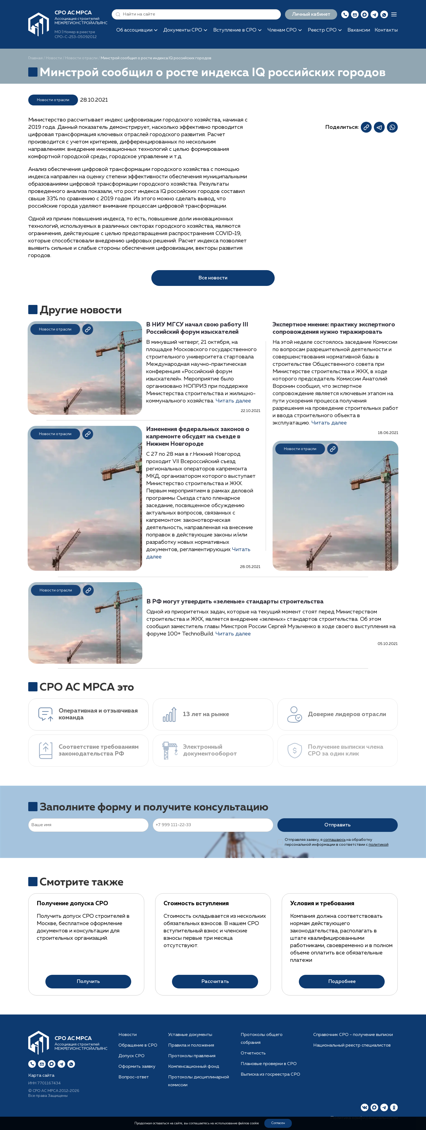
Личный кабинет (311, 14)
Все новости (212, 278)
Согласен (278, 1123)
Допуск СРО (131, 1056)
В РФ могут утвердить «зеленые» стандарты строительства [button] (235, 608)
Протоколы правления (191, 1056)
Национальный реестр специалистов (352, 1045)
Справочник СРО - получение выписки (353, 1035)
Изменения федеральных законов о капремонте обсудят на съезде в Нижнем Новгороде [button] (191, 436)
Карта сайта (41, 1075)
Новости (54, 58)
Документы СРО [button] (182, 30)
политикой (379, 845)
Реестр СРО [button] (322, 30)
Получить (88, 988)
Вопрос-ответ (133, 1077)
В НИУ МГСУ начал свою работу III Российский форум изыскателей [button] (191, 328)
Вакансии (358, 30)
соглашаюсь (334, 840)
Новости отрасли (81, 58)
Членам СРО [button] (282, 30)
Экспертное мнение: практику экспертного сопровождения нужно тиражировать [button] (340, 328)
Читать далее (227, 401)
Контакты (386, 30)
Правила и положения (191, 1045)
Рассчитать (215, 972)
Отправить (337, 825)
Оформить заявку (136, 1067)
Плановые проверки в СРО (269, 1064)
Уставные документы (190, 1035)
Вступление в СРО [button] (234, 30)
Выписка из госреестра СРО (270, 1074)
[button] (117, 14)
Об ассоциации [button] (134, 30)
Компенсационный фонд (193, 1067)
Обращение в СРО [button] (137, 1045)
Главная (35, 58)
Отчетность (253, 1053)
